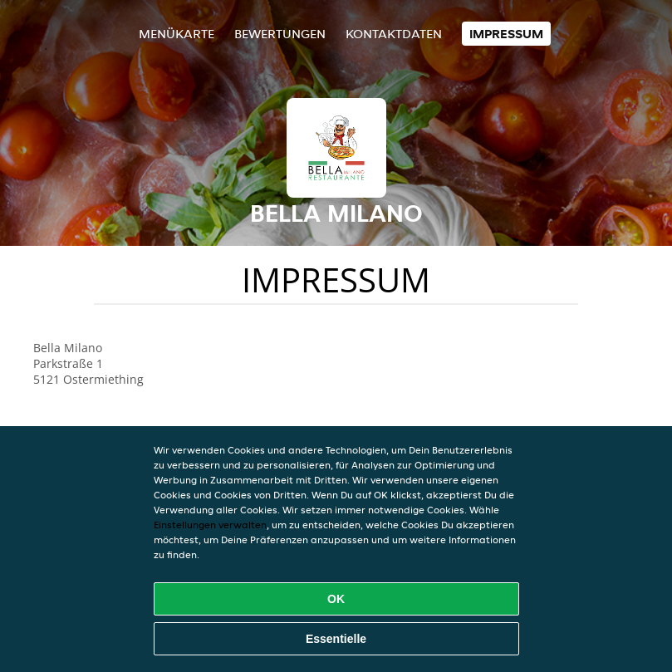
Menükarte (176, 33)
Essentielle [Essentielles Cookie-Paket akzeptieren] (336, 638)
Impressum (506, 33)
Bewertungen (280, 33)
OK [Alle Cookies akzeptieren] (336, 599)
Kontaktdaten (394, 33)
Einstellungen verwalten (210, 524)
